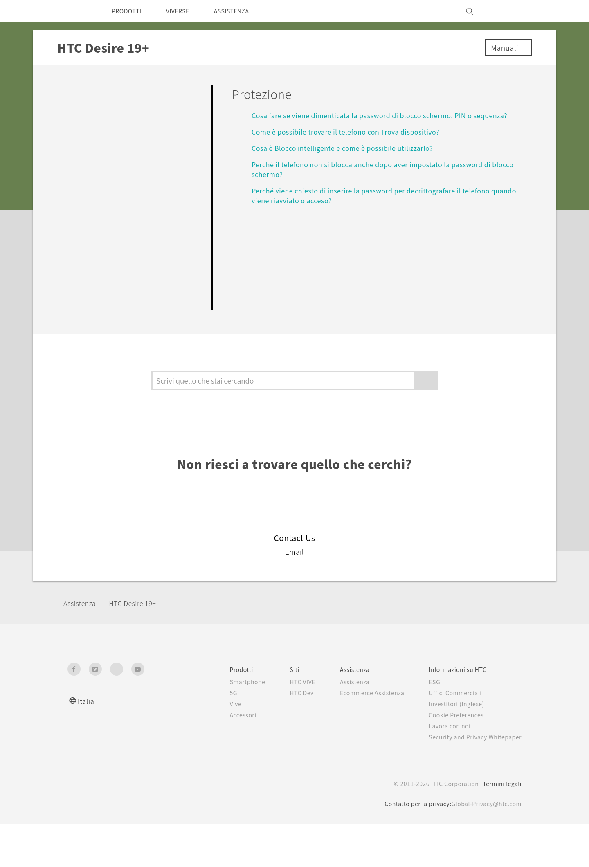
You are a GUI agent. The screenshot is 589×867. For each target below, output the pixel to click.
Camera (80, 162)
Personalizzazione (103, 138)
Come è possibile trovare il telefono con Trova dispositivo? (351, 131)
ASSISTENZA (243, 11)
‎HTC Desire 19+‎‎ (140, 645)
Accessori (222, 757)
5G (212, 735)
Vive (214, 746)
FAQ (73, 91)
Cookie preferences (111, 854)
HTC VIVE (286, 724)
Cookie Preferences (452, 757)
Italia (86, 743)
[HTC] (77, 11)
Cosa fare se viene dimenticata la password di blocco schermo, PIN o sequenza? (388, 115)
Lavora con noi (444, 768)
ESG (428, 724)
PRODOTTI (129, 11)
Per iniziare (88, 115)
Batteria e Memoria (106, 245)
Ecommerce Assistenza (361, 735)
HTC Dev (284, 735)
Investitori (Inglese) (451, 746)
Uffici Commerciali (449, 735)
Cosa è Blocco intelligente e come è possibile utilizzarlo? (349, 148)
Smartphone (227, 724)
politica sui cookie (442, 841)
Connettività (90, 305)
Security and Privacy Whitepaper (472, 779)
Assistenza (82, 645)
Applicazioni (91, 185)
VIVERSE (184, 11)
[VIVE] (510, 11)
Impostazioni (92, 328)
